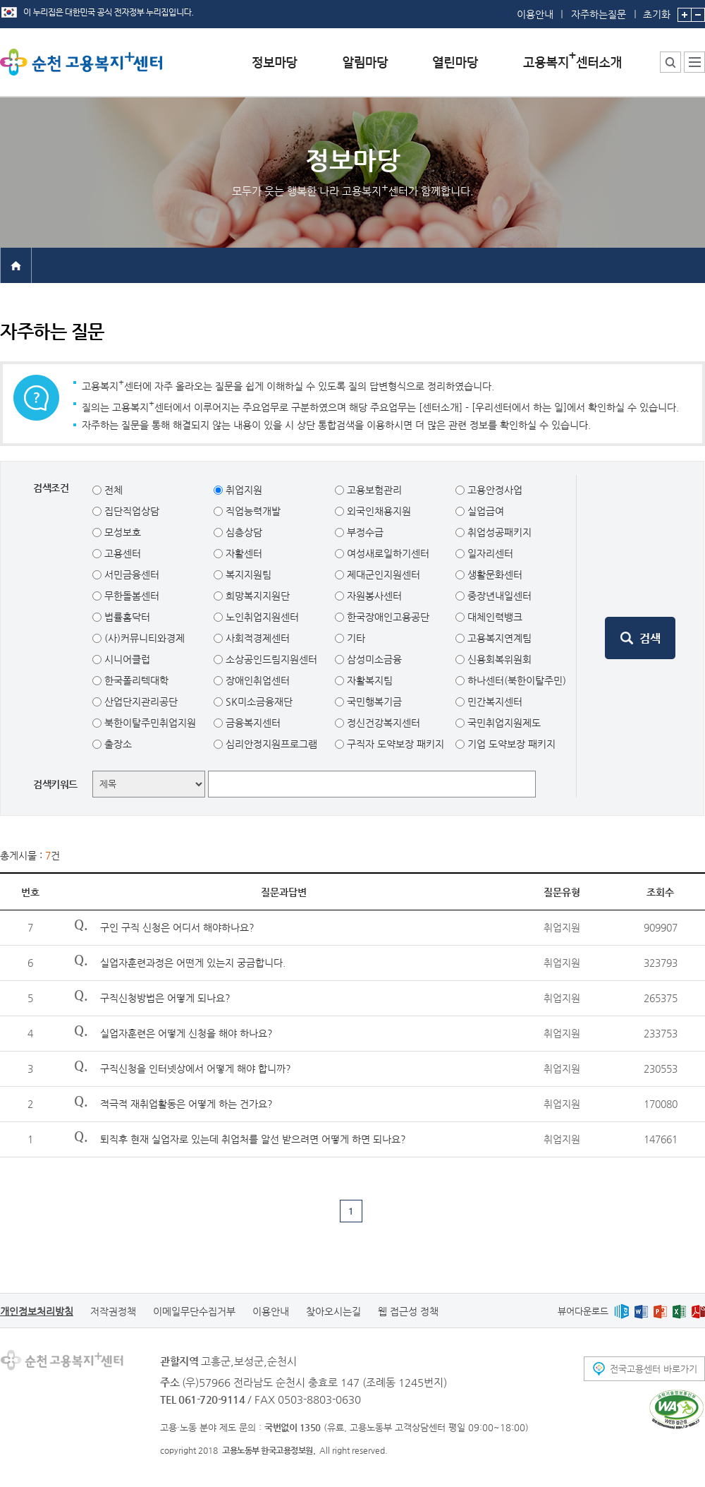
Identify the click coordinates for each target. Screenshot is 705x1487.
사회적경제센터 (256, 638)
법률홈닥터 (126, 616)
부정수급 (364, 532)
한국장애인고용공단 (386, 616)
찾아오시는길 (333, 1311)
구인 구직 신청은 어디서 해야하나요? (177, 927)
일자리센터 (489, 553)
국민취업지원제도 (503, 722)
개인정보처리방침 (36, 1311)
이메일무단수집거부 (194, 1311)
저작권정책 (113, 1311)
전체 (112, 489)
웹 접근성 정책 (408, 1311)
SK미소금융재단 (258, 701)
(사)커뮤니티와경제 (143, 638)
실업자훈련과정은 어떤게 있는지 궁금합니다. (193, 962)
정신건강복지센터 (382, 722)
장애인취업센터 (256, 680)
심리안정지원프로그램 (270, 743)
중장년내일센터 (498, 595)
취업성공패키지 (498, 532)
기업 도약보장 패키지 (510, 743)
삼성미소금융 (373, 659)
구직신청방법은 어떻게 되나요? (165, 998)
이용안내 (535, 14)
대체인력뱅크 (493, 616)
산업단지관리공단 (140, 701)
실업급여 (484, 511)
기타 (354, 638)
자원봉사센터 (373, 595)
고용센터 (121, 553)
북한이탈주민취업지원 (149, 722)
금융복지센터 (252, 722)
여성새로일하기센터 (386, 553)
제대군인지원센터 (382, 574)
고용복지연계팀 (498, 638)
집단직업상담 (130, 511)
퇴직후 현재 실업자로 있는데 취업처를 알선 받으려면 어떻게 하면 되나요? (253, 1139)
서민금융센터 (130, 574)
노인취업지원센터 (261, 616)
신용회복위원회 (498, 659)
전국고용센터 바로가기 (653, 1368)
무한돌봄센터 (130, 595)
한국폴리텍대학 (135, 680)
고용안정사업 (493, 489)
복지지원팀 (247, 574)
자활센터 (242, 553)
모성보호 (121, 532)
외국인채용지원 (377, 511)
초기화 (656, 10)
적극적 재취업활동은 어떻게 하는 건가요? (186, 1103)
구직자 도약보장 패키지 (394, 743)
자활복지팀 (368, 680)
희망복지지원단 (256, 595)
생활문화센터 (493, 574)
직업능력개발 (252, 511)
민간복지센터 (493, 701)
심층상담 (242, 532)
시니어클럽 (126, 659)
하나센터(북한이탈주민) (515, 680)
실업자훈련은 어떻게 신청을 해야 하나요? (186, 1033)
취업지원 (242, 489)
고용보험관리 (373, 489)
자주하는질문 (598, 14)
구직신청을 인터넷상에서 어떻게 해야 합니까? (195, 1068)
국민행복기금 (373, 701)
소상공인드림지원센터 (270, 659)
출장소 (117, 743)
